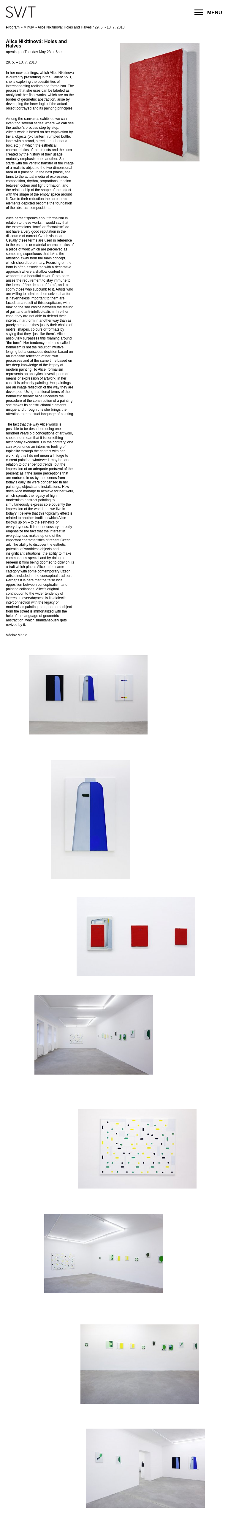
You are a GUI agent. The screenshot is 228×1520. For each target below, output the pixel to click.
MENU (208, 12)
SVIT (21, 12)
